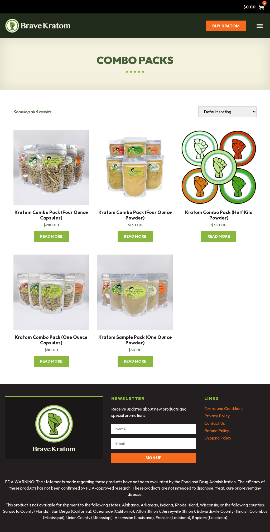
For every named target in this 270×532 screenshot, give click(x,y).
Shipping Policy (217, 438)
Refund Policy (216, 430)
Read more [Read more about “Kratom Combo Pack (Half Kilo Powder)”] (219, 236)
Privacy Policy (217, 415)
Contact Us (214, 423)
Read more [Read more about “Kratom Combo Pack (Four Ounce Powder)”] (135, 236)
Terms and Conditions (223, 408)
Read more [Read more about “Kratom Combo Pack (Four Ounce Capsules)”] (51, 236)
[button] (259, 26)
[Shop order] (227, 111)
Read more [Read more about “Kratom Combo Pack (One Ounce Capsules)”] (51, 361)
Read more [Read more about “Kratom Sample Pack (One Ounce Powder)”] (135, 361)
